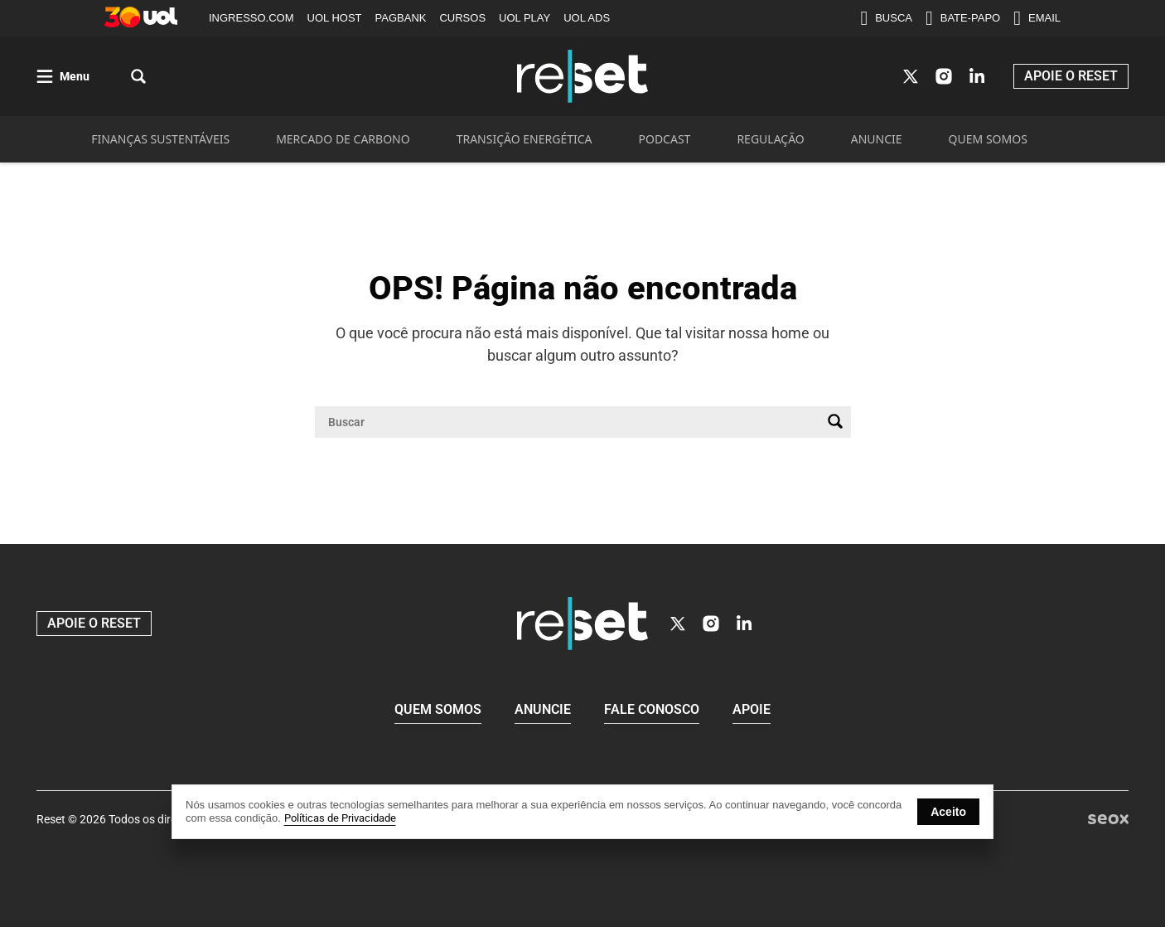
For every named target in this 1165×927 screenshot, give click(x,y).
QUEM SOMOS (988, 139)
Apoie (751, 709)
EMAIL (1037, 18)
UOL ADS (586, 18)
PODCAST (665, 139)
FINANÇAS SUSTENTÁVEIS (160, 139)
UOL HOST (334, 18)
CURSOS (462, 18)
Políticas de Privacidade (340, 818)
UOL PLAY (524, 18)
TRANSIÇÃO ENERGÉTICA (524, 139)
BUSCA (886, 18)
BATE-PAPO (963, 18)
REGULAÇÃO (770, 139)
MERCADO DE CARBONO (343, 139)
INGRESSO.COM (251, 18)
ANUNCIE (876, 139)
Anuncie (543, 709)
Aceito (948, 811)
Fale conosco (651, 709)
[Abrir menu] (62, 77)
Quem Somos (437, 709)
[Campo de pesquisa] (569, 422)
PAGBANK (401, 18)
